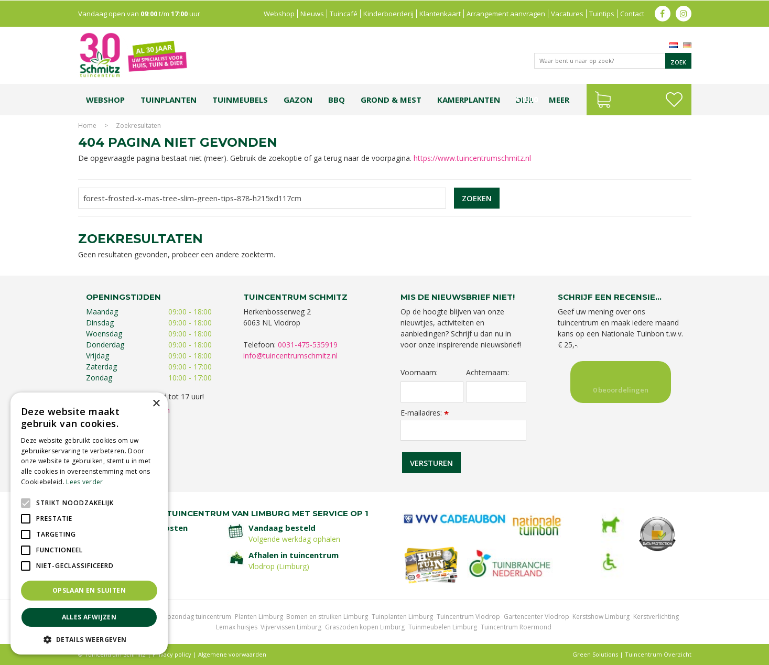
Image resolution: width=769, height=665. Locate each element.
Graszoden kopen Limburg (365, 627)
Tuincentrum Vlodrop (468, 616)
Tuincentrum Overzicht (658, 654)
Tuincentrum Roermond (516, 627)
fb (662, 13)
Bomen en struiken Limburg (327, 616)
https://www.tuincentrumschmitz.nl (472, 158)
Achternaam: (487, 372)
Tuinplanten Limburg (402, 616)
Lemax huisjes (236, 627)
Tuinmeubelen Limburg (442, 627)
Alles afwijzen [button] (89, 617)
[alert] (89, 524)
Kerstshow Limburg (601, 616)
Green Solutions (595, 654)
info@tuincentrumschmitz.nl (290, 356)
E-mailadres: (424, 413)
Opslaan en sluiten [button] (89, 590)
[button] (89, 639)
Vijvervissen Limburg (291, 627)
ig (683, 13)
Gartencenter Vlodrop (536, 616)
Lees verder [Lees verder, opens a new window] (84, 481)
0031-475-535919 (308, 345)
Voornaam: (419, 372)
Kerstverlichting (656, 616)
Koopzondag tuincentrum (193, 616)
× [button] (156, 404)
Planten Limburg (259, 616)
